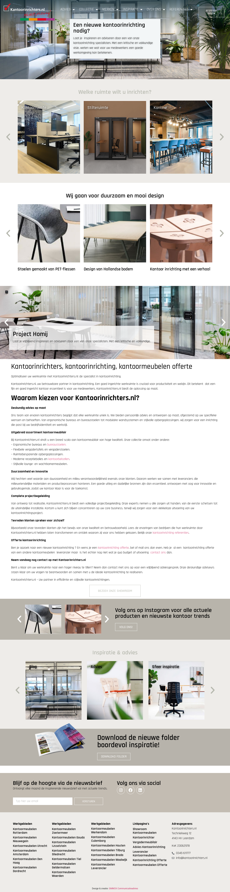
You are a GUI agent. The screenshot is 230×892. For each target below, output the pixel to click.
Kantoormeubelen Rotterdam (25, 831)
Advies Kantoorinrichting (149, 847)
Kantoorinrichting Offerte (150, 860)
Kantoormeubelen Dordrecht (25, 869)
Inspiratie (132, 9)
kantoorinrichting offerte (113, 548)
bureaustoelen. (56, 445)
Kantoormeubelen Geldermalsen (64, 865)
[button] (8, 137)
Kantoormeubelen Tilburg (108, 850)
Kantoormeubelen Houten (108, 845)
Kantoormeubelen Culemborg (103, 839)
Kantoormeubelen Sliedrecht (64, 852)
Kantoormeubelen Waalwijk (109, 860)
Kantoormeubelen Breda (107, 855)
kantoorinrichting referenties (171, 533)
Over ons (156, 9)
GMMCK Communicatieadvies (123, 888)
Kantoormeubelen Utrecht (30, 846)
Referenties (181, 9)
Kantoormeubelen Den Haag (27, 861)
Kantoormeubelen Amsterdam (25, 852)
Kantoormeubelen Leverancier (103, 866)
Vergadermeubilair (145, 842)
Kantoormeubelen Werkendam (103, 830)
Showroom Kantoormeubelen (144, 831)
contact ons (158, 552)
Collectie (88, 9)
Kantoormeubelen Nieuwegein (25, 839)
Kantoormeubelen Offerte (150, 865)
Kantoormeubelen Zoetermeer (64, 831)
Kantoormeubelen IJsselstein (64, 844)
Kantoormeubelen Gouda (68, 837)
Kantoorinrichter (143, 837)
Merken (110, 9)
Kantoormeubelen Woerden (64, 874)
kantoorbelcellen (58, 459)
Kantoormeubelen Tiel (66, 859)
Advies (67, 9)
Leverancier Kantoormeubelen (144, 853)
